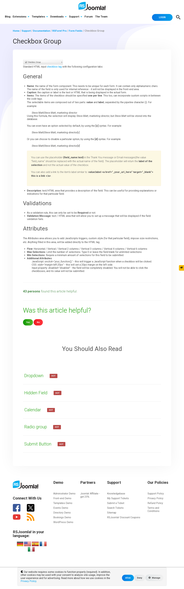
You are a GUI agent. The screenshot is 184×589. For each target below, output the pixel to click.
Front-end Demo (62, 498)
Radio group (37, 426)
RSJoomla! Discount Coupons (123, 517)
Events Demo (60, 507)
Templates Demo (62, 502)
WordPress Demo (63, 522)
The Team (102, 17)
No (38, 322)
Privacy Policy (155, 498)
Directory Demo (62, 512)
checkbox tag (54, 66)
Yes (28, 322)
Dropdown (35, 375)
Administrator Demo (64, 493)
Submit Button (39, 443)
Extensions (21, 17)
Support (76, 17)
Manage (154, 578)
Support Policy (156, 493)
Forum (90, 17)
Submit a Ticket (115, 502)
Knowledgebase (116, 493)
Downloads (59, 17)
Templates (40, 17)
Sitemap (111, 512)
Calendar (33, 409)
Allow (126, 578)
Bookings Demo (62, 517)
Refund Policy (155, 502)
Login (161, 17)
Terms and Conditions (153, 509)
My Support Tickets (118, 498)
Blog (7, 17)
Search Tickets (115, 507)
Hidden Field (37, 392)
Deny (138, 578)
